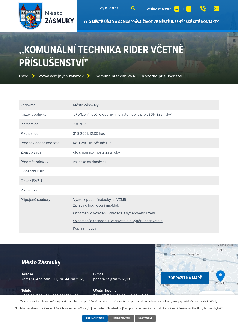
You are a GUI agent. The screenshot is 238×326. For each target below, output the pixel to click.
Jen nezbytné (121, 318)
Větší (188, 9)
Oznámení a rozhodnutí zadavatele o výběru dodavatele (118, 220)
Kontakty (210, 22)
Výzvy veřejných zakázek (61, 76)
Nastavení (145, 318)
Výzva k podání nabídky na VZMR (99, 199)
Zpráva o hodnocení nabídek (96, 205)
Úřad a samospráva (123, 22)
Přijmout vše (95, 318)
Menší (176, 9)
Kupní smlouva (84, 228)
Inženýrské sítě (185, 22)
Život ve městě (156, 22)
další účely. (210, 301)
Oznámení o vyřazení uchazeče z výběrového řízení (114, 213)
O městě (96, 22)
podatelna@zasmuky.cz (111, 279)
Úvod (85, 25)
